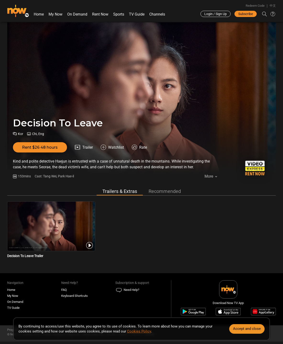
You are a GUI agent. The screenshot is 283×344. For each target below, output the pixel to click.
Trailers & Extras (119, 191)
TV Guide (136, 14)
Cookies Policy (139, 331)
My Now (55, 14)
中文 (273, 5)
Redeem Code (255, 5)
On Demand (77, 14)
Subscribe (245, 14)
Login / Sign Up (215, 14)
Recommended (165, 191)
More (209, 176)
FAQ (64, 290)
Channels (157, 14)
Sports (118, 14)
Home (39, 14)
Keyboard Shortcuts (74, 296)
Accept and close (247, 329)
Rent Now (100, 14)
